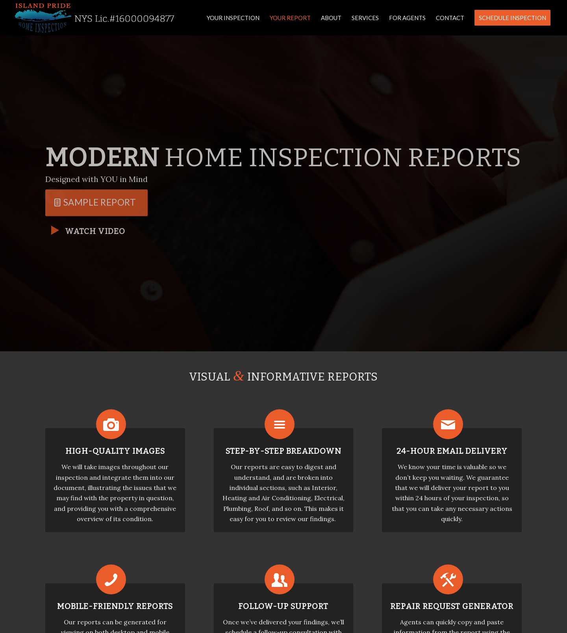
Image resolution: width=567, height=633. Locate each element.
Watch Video (95, 231)
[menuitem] (233, 17)
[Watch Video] (55, 230)
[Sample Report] (96, 202)
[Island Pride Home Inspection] (94, 17)
